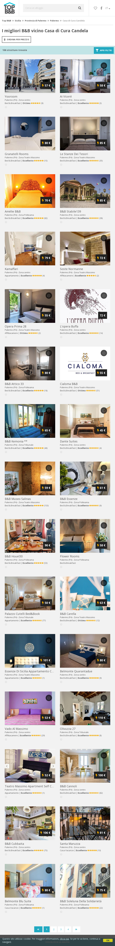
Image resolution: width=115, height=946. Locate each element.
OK (107, 940)
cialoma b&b (69, 384)
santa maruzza (70, 844)
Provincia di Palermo (35, 20)
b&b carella (68, 614)
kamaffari (11, 269)
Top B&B (6, 20)
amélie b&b (13, 211)
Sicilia (18, 20)
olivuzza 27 (67, 729)
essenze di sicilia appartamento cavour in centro (39, 671)
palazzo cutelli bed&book (22, 614)
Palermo (54, 20)
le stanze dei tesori (74, 154)
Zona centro (24, 100)
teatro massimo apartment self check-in (33, 786)
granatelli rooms (16, 154)
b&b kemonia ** (16, 441)
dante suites (68, 441)
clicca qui (64, 938)
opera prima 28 (15, 326)
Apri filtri (104, 50)
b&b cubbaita (14, 844)
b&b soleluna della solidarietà (80, 901)
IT (107, 8)
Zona (29, 157)
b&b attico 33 (14, 384)
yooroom (11, 96)
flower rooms (69, 556)
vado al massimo (16, 729)
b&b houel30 (14, 556)
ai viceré (66, 96)
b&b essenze (68, 499)
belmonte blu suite (18, 901)
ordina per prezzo (16, 39)
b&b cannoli (68, 786)
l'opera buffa (69, 326)
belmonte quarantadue (76, 671)
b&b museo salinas (18, 499)
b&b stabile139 (70, 211)
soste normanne (71, 269)
